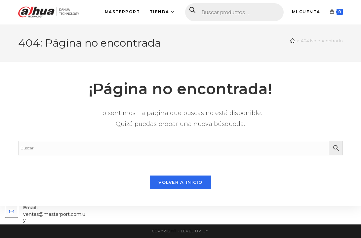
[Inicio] (292, 40)
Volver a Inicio (180, 182)
